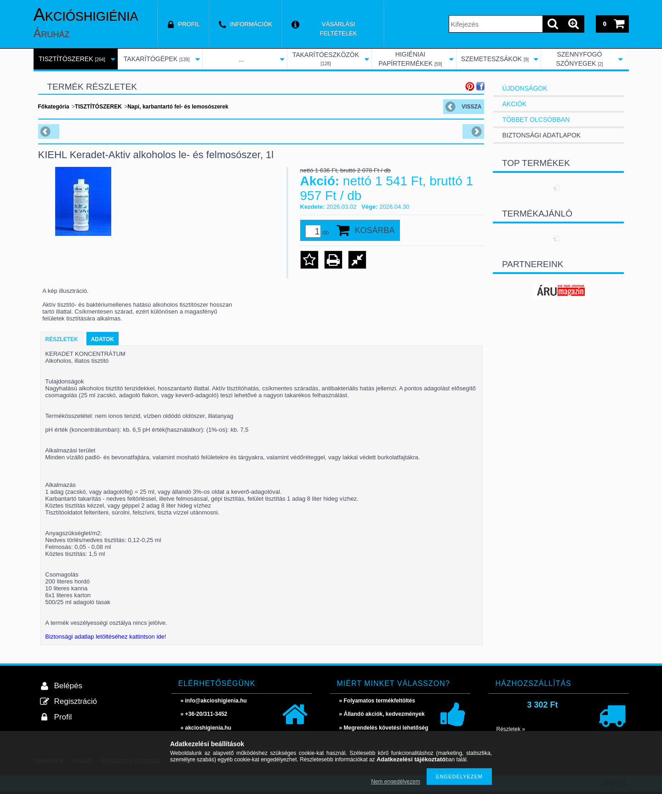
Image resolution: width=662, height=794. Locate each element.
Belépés (68, 685)
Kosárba (375, 230)
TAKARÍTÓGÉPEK (156, 59)
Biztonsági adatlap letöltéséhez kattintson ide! (105, 636)
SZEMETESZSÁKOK (495, 59)
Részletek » (510, 729)
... (241, 59)
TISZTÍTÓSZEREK (72, 59)
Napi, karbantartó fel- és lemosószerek (177, 106)
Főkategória (53, 106)
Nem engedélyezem (395, 781)
